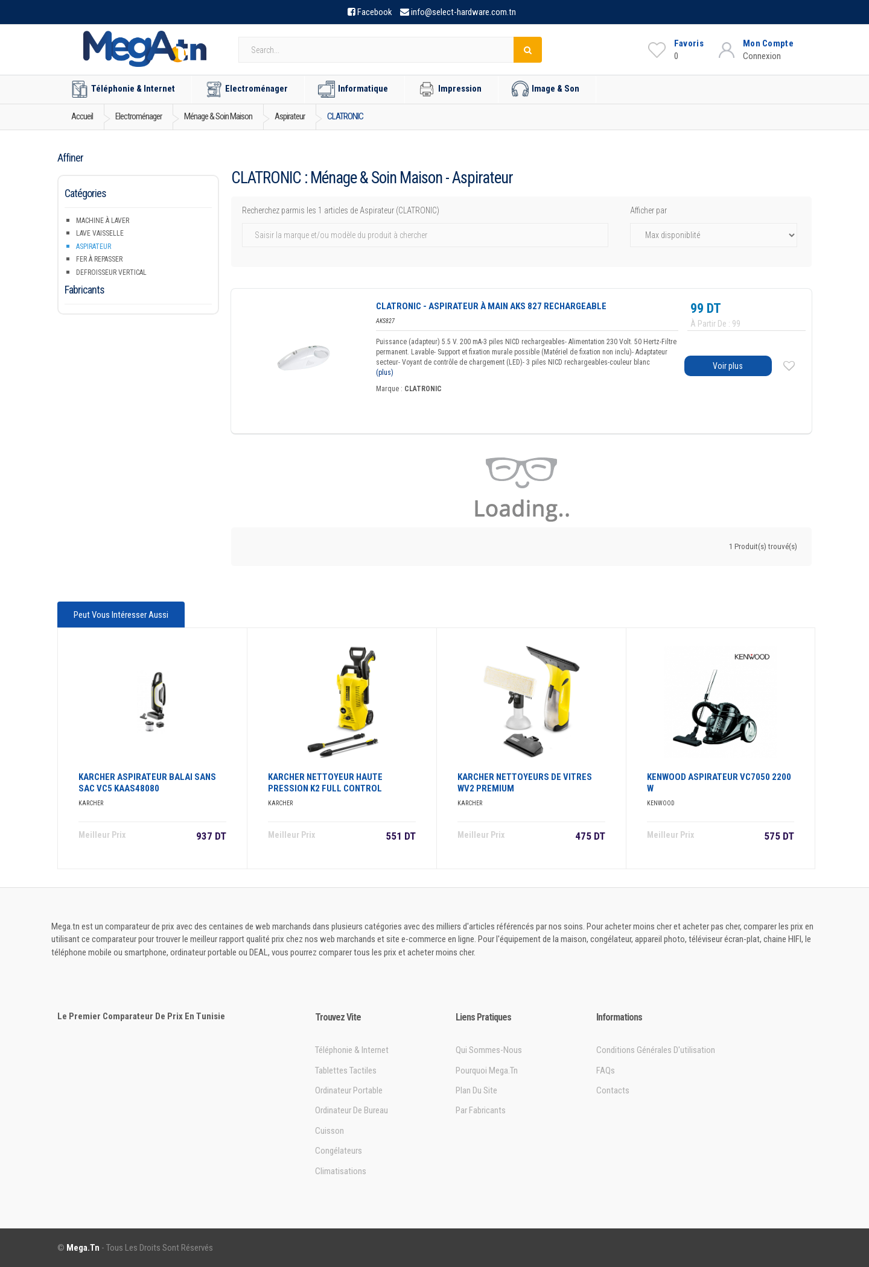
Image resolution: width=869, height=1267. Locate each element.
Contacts (612, 1090)
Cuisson (329, 1130)
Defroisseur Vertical (111, 272)
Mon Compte (768, 43)
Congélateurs (338, 1150)
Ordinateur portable (349, 1090)
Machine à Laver (102, 220)
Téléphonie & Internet (123, 89)
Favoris (689, 43)
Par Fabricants (481, 1110)
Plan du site (476, 1090)
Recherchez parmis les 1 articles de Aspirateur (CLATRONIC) (340, 210)
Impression (450, 89)
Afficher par (648, 210)
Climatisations (340, 1171)
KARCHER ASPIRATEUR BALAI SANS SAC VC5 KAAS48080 (147, 783)
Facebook (374, 12)
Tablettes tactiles (346, 1070)
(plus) (384, 372)
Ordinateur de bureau (351, 1110)
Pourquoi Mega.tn (487, 1070)
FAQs (605, 1070)
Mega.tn (83, 1247)
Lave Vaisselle (100, 233)
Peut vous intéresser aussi (121, 614)
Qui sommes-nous (489, 1050)
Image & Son (545, 89)
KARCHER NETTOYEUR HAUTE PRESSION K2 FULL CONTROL (325, 783)
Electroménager (246, 89)
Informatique (353, 89)
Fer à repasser (99, 259)
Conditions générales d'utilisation (655, 1050)
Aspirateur (93, 246)
